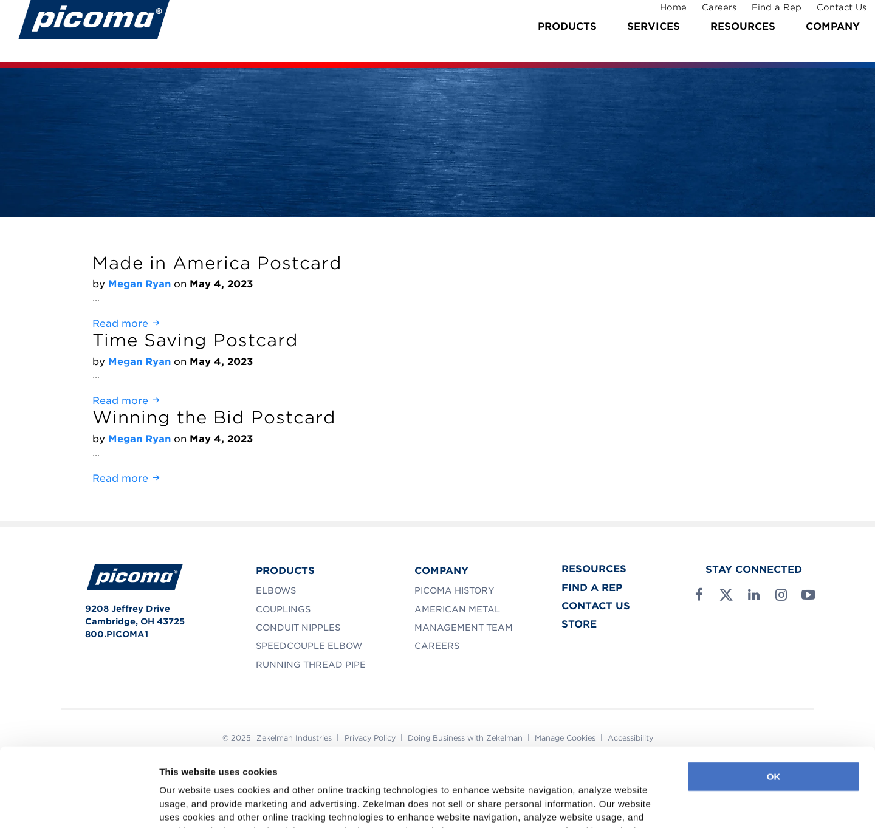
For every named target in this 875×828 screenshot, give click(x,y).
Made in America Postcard (217, 263)
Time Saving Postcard (195, 340)
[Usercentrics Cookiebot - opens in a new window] (79, 804)
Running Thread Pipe (311, 664)
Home (664, 14)
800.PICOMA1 (116, 634)
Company (833, 44)
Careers (710, 14)
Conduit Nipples (298, 627)
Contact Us (833, 14)
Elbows (276, 590)
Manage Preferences (204, 804)
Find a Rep (768, 14)
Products (567, 44)
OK (774, 702)
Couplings (283, 609)
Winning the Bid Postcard (214, 417)
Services (653, 44)
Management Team (463, 627)
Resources (742, 44)
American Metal (457, 609)
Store (579, 624)
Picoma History (454, 590)
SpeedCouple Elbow (309, 646)
